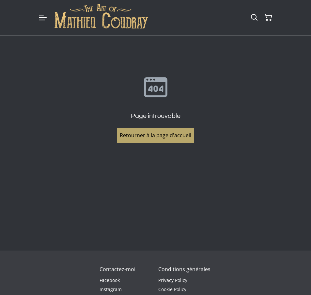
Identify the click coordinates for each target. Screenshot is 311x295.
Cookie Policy (172, 289)
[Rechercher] (254, 17)
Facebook (110, 280)
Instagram (111, 289)
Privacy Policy (172, 280)
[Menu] (43, 17)
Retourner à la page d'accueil (155, 135)
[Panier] (268, 17)
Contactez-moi (117, 269)
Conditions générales (184, 269)
